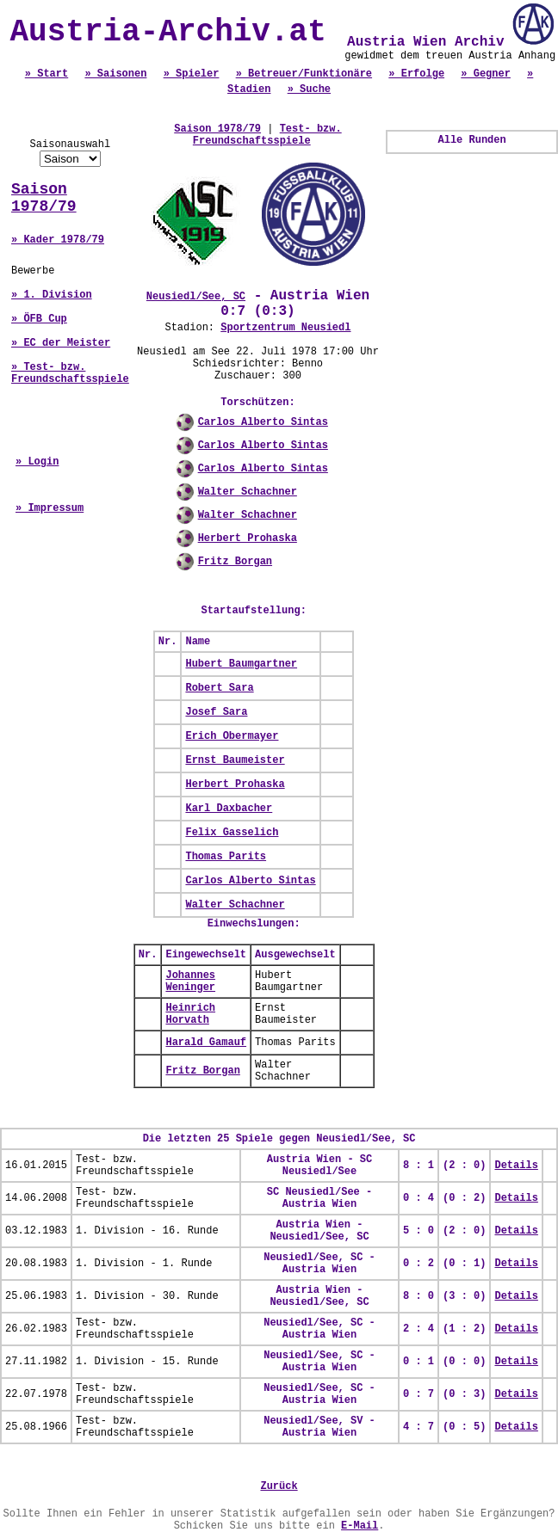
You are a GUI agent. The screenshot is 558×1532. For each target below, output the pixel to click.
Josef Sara (216, 712)
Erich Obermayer (231, 736)
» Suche (309, 89)
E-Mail (359, 1526)
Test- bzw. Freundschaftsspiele (267, 135)
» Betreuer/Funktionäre (304, 74)
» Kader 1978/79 (57, 240)
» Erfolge (416, 74)
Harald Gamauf (205, 1043)
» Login (37, 462)
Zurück (278, 1486)
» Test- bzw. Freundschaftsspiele (70, 373)
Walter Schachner (247, 492)
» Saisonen (115, 74)
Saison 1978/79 (44, 198)
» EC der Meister (60, 343)
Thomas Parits (225, 857)
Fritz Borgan (235, 562)
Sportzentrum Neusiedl (285, 328)
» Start (46, 74)
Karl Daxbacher (228, 809)
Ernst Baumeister (234, 760)
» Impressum (50, 508)
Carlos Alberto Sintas (263, 422)
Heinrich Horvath (190, 1014)
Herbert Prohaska (247, 538)
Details (515, 1166)
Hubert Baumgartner (241, 664)
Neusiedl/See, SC (195, 297)
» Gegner (486, 74)
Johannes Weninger (190, 981)
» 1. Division (51, 295)
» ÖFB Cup (39, 319)
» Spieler (192, 74)
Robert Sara (219, 688)
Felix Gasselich (231, 833)
